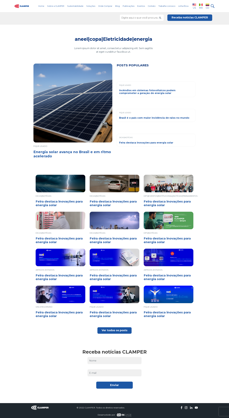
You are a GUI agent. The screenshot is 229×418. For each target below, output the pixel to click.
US (194, 6)
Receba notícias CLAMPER (190, 17)
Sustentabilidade (75, 6)
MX (201, 6)
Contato (152, 6)
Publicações (128, 6)
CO (207, 6)
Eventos (141, 6)
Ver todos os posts (114, 330)
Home (41, 6)
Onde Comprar (105, 6)
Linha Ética (183, 6)
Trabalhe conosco (166, 6)
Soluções (90, 6)
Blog (117, 6)
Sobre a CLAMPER (55, 6)
